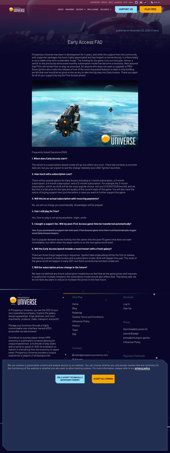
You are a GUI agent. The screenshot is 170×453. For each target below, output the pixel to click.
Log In (131, 2)
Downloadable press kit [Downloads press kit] (135, 329)
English (157, 2)
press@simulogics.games (136, 338)
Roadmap (70, 9)
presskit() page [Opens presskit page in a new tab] (130, 333)
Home (75, 304)
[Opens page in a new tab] (136, 2)
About (61, 9)
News (111, 2)
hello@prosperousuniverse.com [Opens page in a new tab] (90, 355)
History (79, 9)
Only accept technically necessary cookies (70, 379)
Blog (74, 308)
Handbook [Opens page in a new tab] (118, 2)
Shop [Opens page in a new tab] (125, 2)
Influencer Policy (81, 321)
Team (75, 330)
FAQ (74, 334)
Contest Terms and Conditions (88, 317)
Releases (104, 9)
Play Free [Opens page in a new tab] (150, 9)
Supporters (95, 2)
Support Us (126, 9)
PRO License (92, 9)
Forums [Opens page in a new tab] (104, 2)
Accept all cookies (103, 379)
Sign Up (127, 308)
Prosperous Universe (17, 9)
